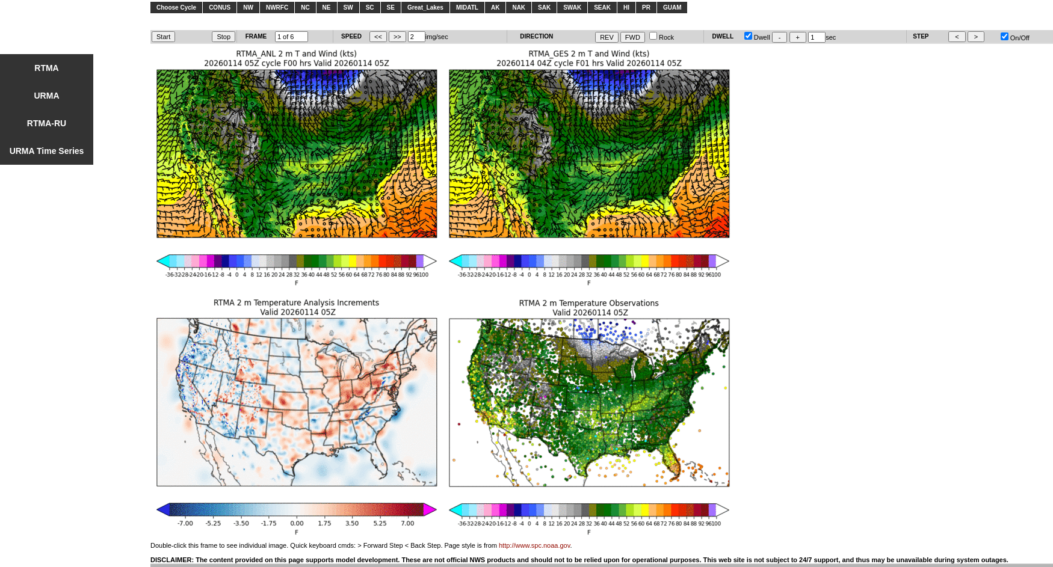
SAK (544, 7)
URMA (47, 95)
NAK (518, 7)
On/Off (1015, 37)
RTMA (46, 68)
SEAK (602, 7)
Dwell (757, 37)
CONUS (219, 7)
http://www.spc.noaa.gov (534, 545)
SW (348, 7)
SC (370, 7)
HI (626, 7)
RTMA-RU (46, 123)
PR (646, 7)
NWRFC (277, 7)
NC (305, 7)
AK (495, 7)
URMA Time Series (47, 151)
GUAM (672, 7)
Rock (661, 37)
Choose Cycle (176, 7)
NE (327, 7)
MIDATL (467, 7)
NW (248, 7)
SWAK (572, 7)
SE (391, 7)
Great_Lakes (425, 7)
